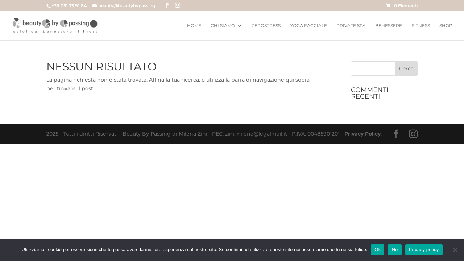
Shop (445, 25)
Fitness (420, 25)
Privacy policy (424, 249)
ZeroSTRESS (266, 25)
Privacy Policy (362, 133)
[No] (455, 249)
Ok (377, 249)
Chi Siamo (223, 25)
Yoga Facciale (308, 25)
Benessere (388, 25)
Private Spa (351, 25)
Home (194, 25)
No (395, 249)
